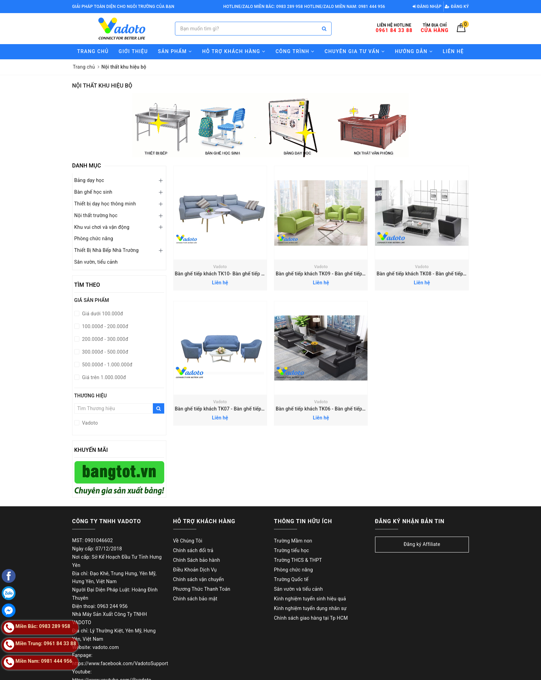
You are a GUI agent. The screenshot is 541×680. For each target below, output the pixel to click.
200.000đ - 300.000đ (104, 339)
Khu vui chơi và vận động (101, 227)
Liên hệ (453, 51)
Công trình (295, 51)
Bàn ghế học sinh (93, 192)
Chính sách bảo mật (195, 598)
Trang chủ (93, 51)
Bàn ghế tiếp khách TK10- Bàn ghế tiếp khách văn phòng (237, 273)
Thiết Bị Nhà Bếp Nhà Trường (106, 250)
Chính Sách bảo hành (196, 560)
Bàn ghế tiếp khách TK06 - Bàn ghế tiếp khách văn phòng (338, 409)
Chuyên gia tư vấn (355, 51)
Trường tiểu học (291, 550)
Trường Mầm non (293, 541)
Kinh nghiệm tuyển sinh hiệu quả (310, 598)
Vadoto (220, 266)
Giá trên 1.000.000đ (103, 377)
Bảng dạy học (89, 180)
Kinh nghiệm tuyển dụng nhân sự (310, 608)
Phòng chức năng (93, 238)
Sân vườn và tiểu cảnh (298, 589)
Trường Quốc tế (291, 579)
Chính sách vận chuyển (198, 579)
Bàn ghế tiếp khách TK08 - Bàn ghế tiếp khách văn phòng (438, 273)
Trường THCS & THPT (298, 560)
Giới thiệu (133, 51)
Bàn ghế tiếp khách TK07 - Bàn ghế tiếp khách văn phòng (237, 409)
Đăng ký (457, 6)
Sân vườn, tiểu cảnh (96, 262)
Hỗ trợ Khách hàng (234, 51)
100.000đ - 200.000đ (104, 326)
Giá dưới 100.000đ (102, 313)
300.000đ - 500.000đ (104, 352)
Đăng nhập (427, 6)
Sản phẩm (175, 51)
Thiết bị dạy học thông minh (105, 203)
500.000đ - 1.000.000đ (106, 364)
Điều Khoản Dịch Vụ (195, 569)
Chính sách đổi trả (193, 550)
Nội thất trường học (96, 215)
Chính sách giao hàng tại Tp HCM (311, 618)
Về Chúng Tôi (188, 541)
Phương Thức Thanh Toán (201, 589)
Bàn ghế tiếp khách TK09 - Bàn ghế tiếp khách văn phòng (338, 273)
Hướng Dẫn (414, 51)
